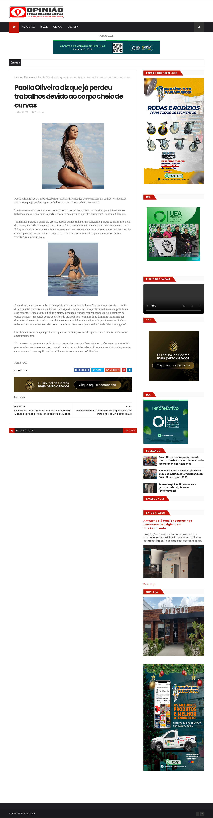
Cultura (72, 27)
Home (18, 77)
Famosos (29, 77)
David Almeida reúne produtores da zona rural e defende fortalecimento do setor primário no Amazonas (181, 460)
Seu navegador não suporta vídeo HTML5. (173, 299)
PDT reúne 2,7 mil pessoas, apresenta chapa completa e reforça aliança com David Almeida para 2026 (180, 474)
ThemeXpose (28, 813)
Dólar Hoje (149, 584)
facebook (130, 430)
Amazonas (28, 27)
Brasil (44, 27)
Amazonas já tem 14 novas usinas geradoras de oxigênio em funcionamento (177, 487)
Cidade (57, 27)
